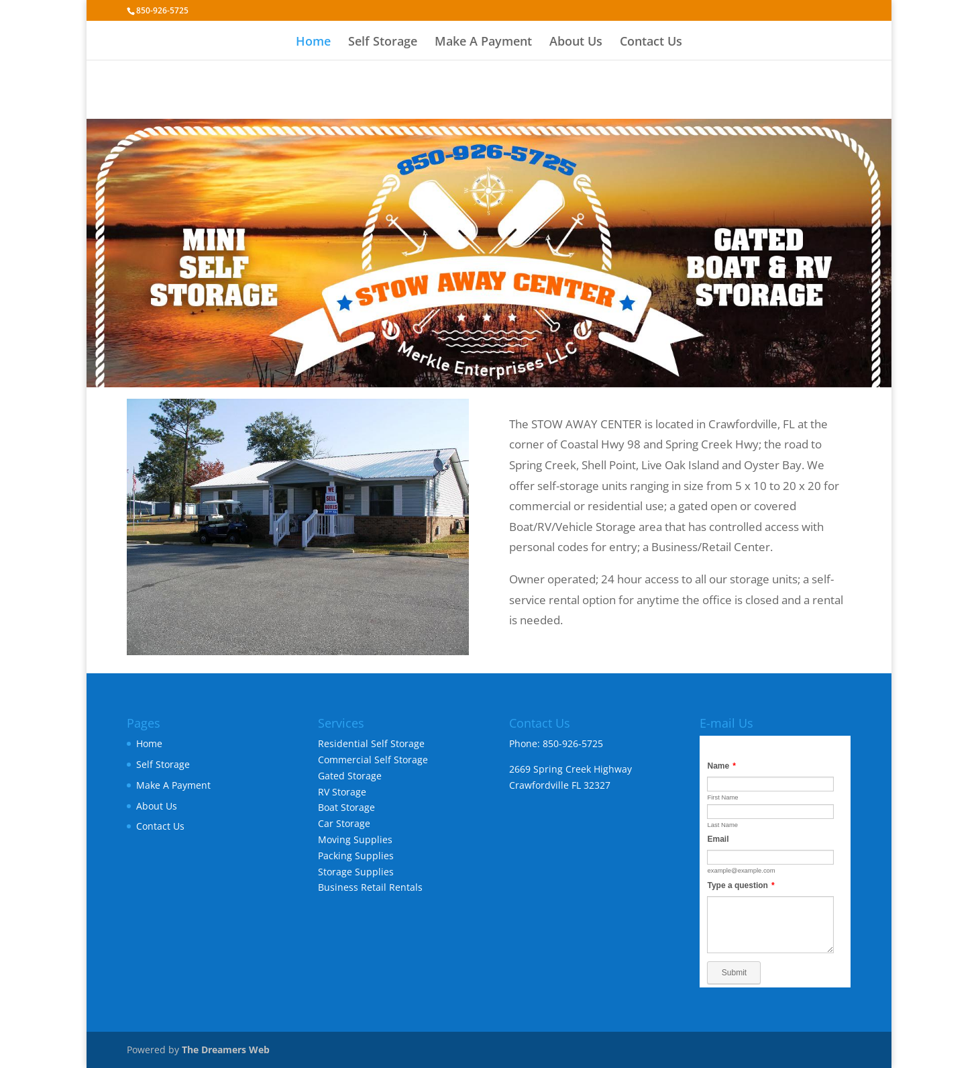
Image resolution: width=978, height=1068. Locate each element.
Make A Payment (483, 42)
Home (313, 42)
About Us (575, 42)
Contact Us (651, 42)
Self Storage (382, 42)
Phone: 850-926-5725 (556, 743)
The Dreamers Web (226, 1049)
